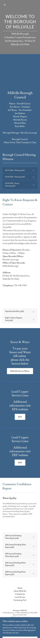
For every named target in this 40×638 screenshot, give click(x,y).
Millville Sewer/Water (20, 371)
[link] (20, 170)
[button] (7, 5)
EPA (20, 417)
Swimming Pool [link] (20, 600)
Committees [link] (20, 594)
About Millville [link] (20, 591)
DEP (20, 463)
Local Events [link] (20, 597)
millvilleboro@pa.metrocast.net (20, 617)
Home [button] (20, 588)
